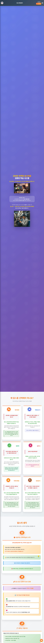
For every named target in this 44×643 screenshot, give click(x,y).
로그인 (39, 2)
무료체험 (38, 3)
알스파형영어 (20, 3)
